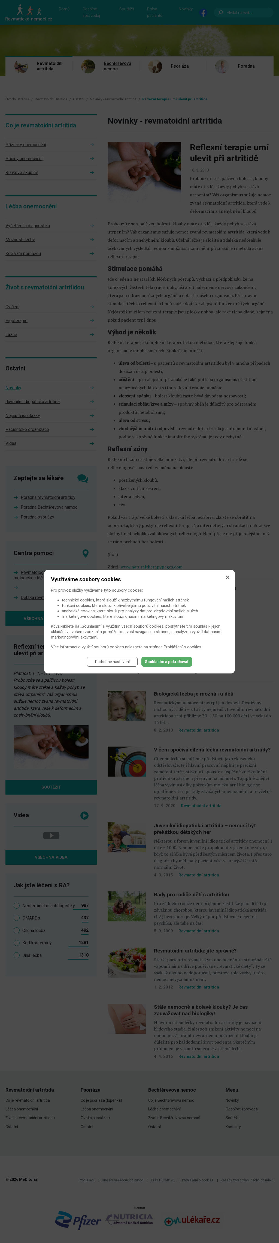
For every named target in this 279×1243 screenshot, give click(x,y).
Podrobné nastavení (112, 662)
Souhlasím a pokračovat (167, 662)
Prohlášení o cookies (182, 647)
